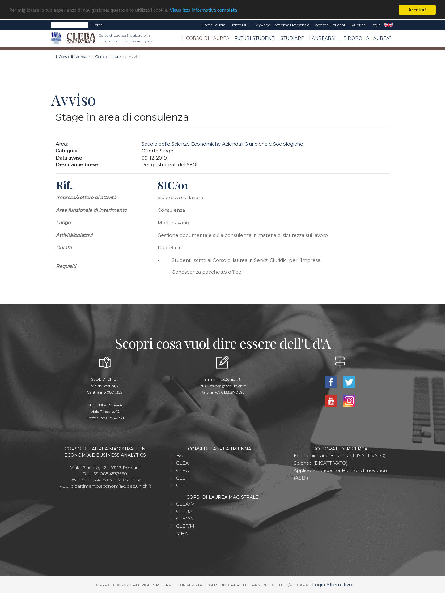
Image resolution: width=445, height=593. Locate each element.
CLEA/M (185, 504)
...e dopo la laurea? (366, 38)
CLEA (182, 463)
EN (388, 25)
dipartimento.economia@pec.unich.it (111, 486)
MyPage (262, 25)
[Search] (69, 25)
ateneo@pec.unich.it (227, 385)
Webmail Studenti (330, 25)
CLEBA (184, 511)
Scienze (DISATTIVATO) (321, 463)
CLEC (182, 470)
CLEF (182, 478)
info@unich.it (228, 379)
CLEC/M (185, 519)
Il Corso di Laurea (204, 38)
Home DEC (240, 25)
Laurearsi (322, 38)
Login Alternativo (332, 584)
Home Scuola (213, 25)
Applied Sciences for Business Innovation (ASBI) (340, 474)
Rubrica (358, 25)
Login (376, 25)
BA (179, 456)
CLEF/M (185, 526)
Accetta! (417, 9)
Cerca (97, 25)
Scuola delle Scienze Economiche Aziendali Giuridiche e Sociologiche (222, 144)
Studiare (292, 38)
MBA (182, 533)
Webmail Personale (292, 25)
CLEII (182, 485)
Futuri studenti (255, 38)
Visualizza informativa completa (203, 9)
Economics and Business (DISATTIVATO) (340, 456)
